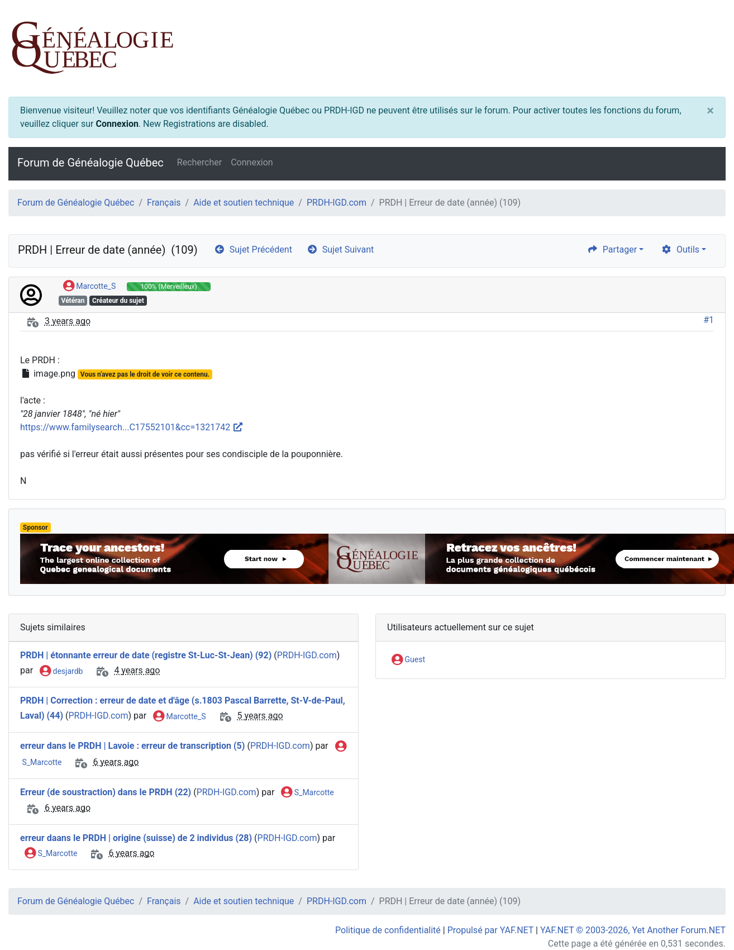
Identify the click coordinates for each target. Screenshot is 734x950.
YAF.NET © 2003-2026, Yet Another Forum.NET (633, 930)
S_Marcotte (307, 793)
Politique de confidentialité (388, 930)
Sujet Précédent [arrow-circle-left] (253, 249)
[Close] (710, 110)
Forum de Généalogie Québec (90, 162)
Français (164, 202)
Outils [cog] (680, 249)
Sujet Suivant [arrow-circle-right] (340, 249)
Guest (408, 660)
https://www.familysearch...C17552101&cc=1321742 (132, 427)
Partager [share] (612, 249)
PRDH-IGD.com (336, 202)
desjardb (61, 672)
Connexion (117, 123)
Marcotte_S (89, 287)
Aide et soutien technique (243, 202)
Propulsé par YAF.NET (490, 930)
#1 (708, 320)
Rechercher (199, 162)
